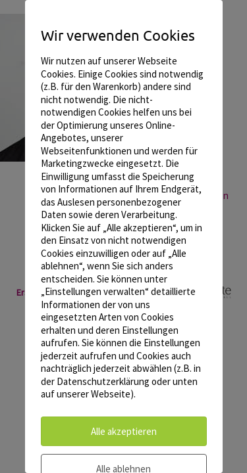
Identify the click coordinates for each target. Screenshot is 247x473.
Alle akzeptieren (124, 431)
